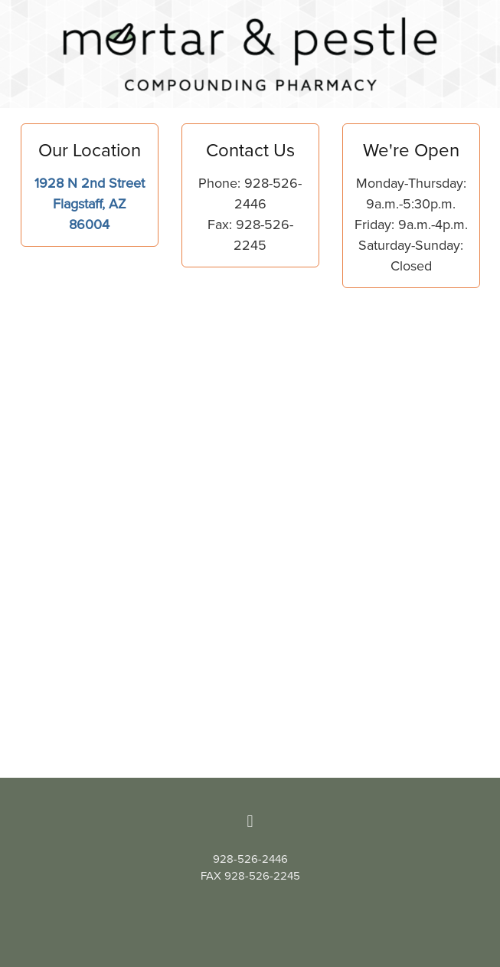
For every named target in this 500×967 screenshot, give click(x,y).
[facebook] (250, 820)
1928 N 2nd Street (89, 182)
